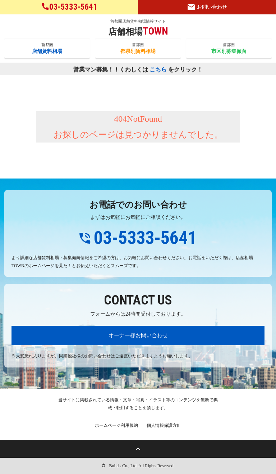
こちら (158, 70)
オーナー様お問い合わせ (138, 335)
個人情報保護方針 (164, 425)
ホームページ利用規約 (116, 425)
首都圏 (47, 48)
